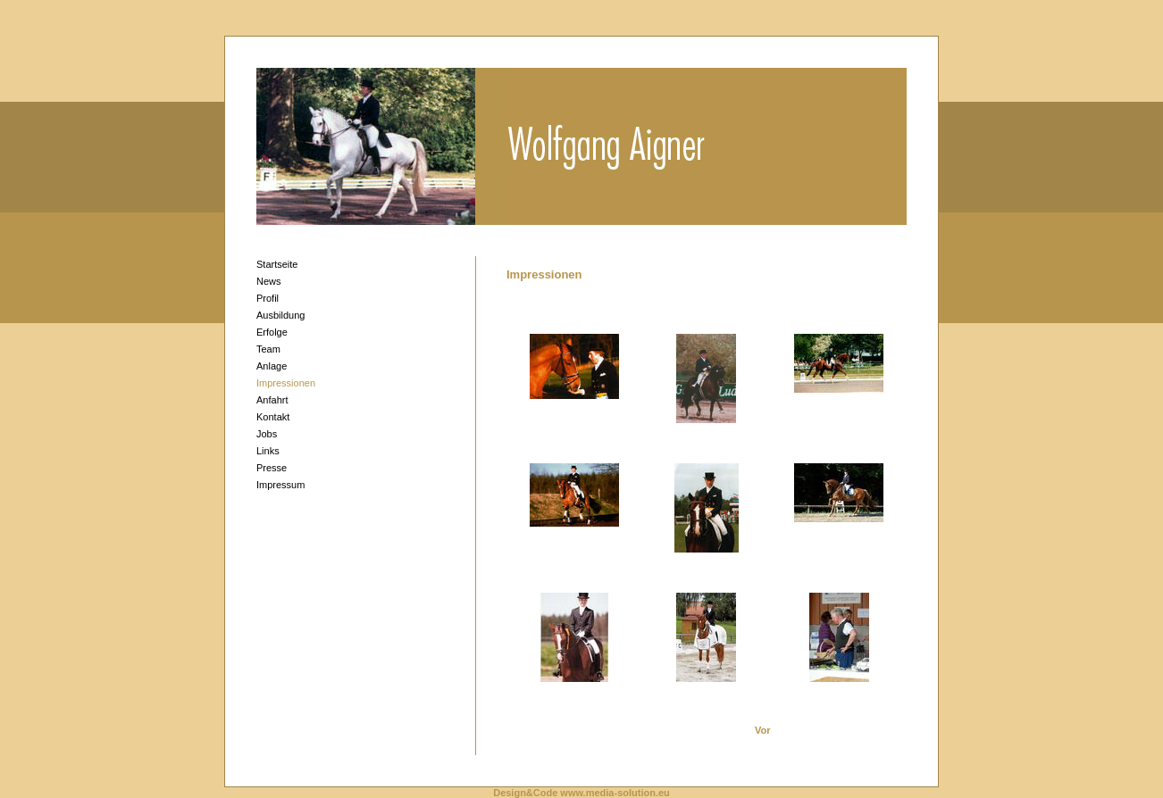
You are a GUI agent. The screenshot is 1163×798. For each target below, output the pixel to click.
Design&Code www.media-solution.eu (581, 792)
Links (268, 450)
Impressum (280, 484)
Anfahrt (272, 400)
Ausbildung (280, 315)
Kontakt (272, 416)
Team (268, 349)
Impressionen (285, 383)
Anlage (271, 366)
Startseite (276, 264)
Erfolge (272, 332)
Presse (271, 467)
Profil (267, 298)
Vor (763, 730)
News (268, 281)
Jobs (266, 433)
